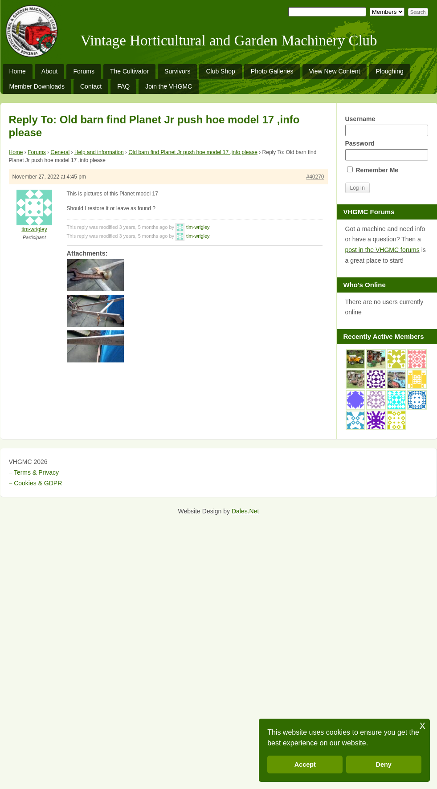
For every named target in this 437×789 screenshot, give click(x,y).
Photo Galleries (272, 71)
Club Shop (220, 71)
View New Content (334, 71)
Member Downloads (37, 86)
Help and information (99, 152)
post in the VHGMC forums (382, 249)
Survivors (177, 71)
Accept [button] (305, 764)
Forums (83, 71)
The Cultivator (129, 71)
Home (17, 71)
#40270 (315, 177)
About (49, 71)
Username (386, 125)
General (60, 152)
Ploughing (389, 71)
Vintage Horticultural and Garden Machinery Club (229, 41)
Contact (91, 86)
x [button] (422, 725)
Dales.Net (245, 511)
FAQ (123, 86)
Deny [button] (384, 764)
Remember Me (373, 170)
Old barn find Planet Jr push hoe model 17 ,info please (192, 152)
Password (386, 150)
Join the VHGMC (168, 86)
